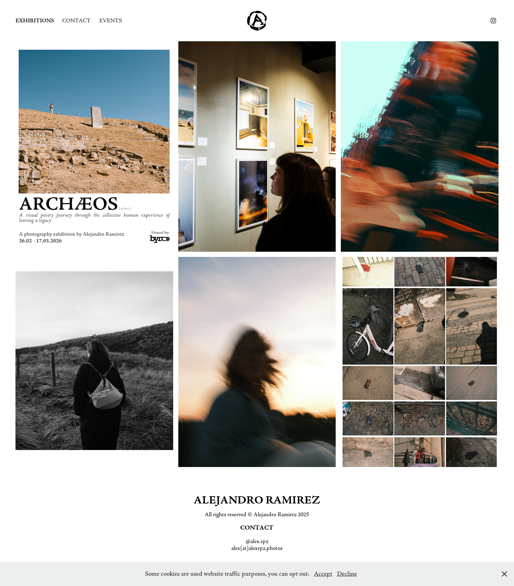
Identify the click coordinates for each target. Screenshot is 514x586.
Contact (76, 20)
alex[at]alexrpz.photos (256, 548)
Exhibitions (34, 20)
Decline (347, 574)
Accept (323, 574)
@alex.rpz (257, 541)
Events (110, 20)
